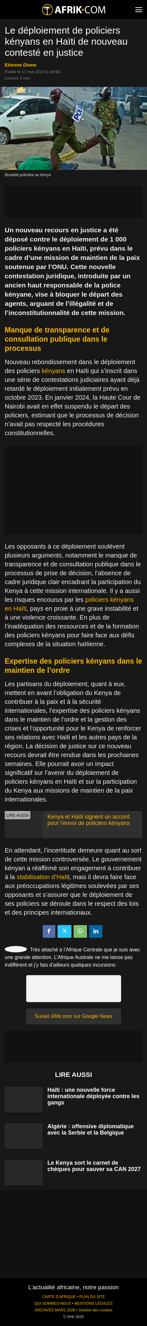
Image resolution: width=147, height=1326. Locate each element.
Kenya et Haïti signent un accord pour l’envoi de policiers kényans (88, 820)
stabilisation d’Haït (42, 876)
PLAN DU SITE (92, 1297)
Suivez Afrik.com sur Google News (73, 1016)
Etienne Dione (20, 65)
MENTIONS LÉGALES (94, 1303)
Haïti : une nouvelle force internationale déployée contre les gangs (93, 1096)
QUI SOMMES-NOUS (52, 1303)
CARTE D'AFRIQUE (59, 1297)
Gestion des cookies (95, 1310)
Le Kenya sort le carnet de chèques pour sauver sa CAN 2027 (94, 1166)
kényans (53, 370)
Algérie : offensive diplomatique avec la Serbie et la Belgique (90, 1129)
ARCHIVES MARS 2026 (54, 1310)
